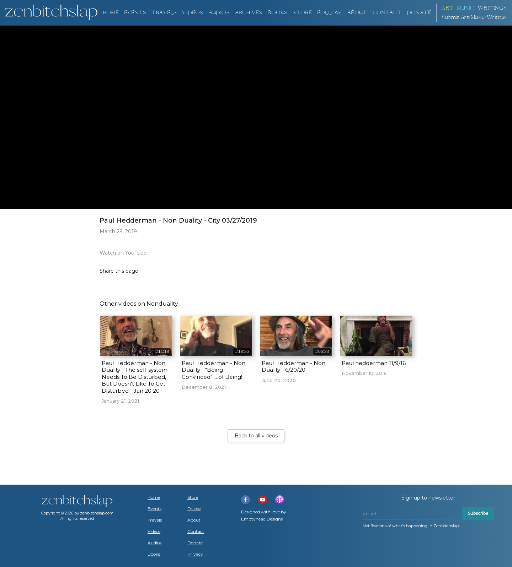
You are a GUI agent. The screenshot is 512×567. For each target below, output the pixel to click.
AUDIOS (219, 13)
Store (302, 13)
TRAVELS (164, 13)
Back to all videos (256, 435)
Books (154, 554)
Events (135, 13)
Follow (329, 13)
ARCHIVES (248, 13)
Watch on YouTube (123, 253)
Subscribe (478, 513)
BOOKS (277, 13)
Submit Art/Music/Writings (474, 17)
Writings (492, 8)
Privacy (195, 554)
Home (110, 13)
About (357, 13)
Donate (195, 543)
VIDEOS (192, 13)
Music (465, 8)
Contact (387, 13)
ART (448, 8)
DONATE (419, 13)
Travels (155, 520)
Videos (154, 531)
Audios (154, 543)
